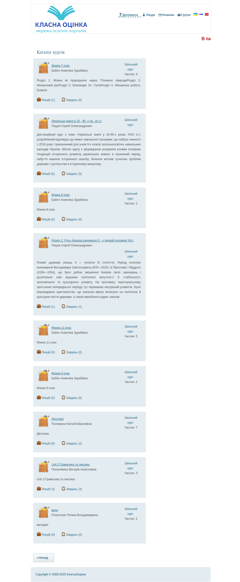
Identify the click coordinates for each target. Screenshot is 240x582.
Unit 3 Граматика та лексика (71, 464)
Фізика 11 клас (61, 327)
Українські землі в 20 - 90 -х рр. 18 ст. (77, 121)
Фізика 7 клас (61, 65)
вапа (55, 510)
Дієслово (58, 419)
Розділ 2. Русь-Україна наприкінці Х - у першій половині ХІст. (93, 240)
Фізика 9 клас (61, 373)
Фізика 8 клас (61, 195)
